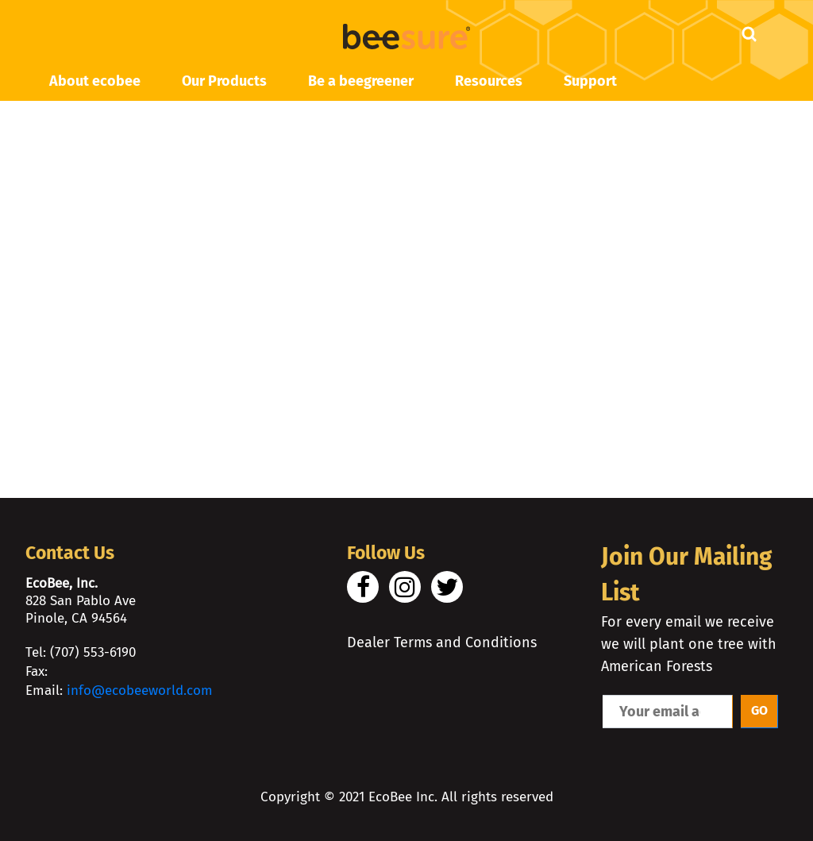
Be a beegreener (361, 81)
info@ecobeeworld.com (140, 690)
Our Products (224, 81)
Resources (488, 81)
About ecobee (95, 81)
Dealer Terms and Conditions (442, 642)
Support (590, 81)
